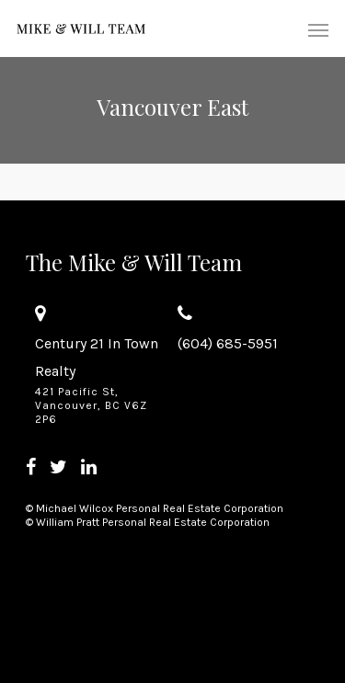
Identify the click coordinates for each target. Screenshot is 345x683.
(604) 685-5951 (228, 343)
